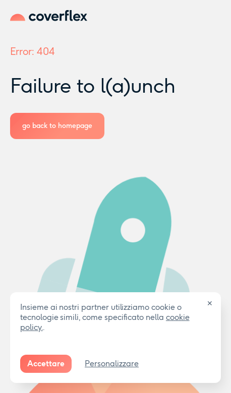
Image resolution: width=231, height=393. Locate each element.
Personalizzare (112, 363)
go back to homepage (57, 125)
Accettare (46, 363)
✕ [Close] (210, 303)
